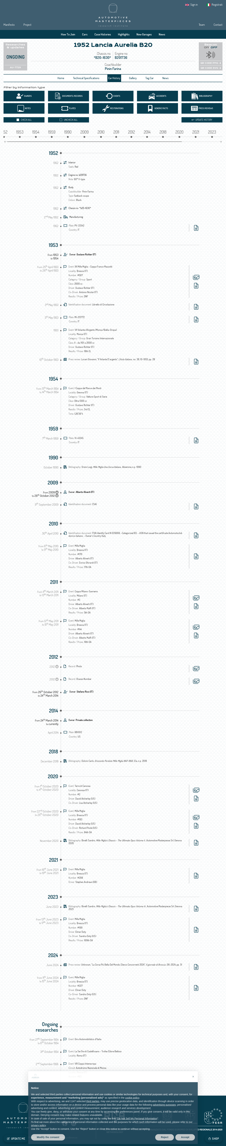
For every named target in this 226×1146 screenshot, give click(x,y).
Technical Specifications (86, 78)
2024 (53, 955)
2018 (53, 751)
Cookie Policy (47, 1137)
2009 (53, 482)
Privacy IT (33, 1137)
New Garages (144, 34)
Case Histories (102, 34)
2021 (53, 860)
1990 (53, 457)
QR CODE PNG (210, 63)
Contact (218, 24)
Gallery (133, 78)
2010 (53, 523)
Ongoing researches (47, 1027)
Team (202, 24)
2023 (53, 897)
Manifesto (9, 24)
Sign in (194, 4)
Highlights (123, 34)
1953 (53, 245)
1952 (53, 153)
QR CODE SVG (211, 68)
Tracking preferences (67, 1137)
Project (27, 24)
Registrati (217, 4)
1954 (53, 379)
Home (61, 78)
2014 (53, 710)
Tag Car (149, 78)
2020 (53, 776)
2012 (53, 657)
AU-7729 (15, 67)
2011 (54, 582)
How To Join (68, 34)
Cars (84, 34)
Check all (24, 119)
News (162, 34)
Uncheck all (69, 119)
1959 (53, 428)
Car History (114, 78)
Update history (202, 119)
